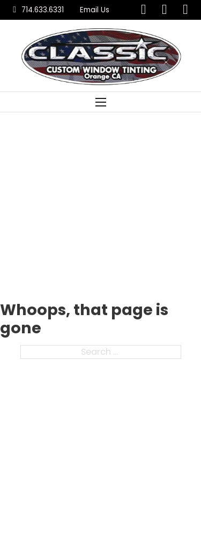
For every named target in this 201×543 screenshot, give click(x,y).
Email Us (94, 10)
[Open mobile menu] (100, 102)
